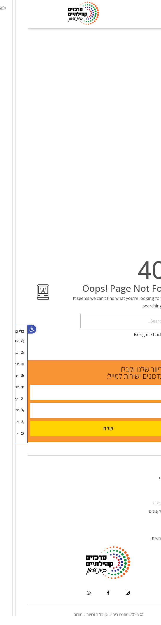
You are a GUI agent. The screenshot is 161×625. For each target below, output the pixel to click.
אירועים (141, 494)
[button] (4, 329)
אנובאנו (141, 486)
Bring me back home (129, 334)
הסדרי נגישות (137, 502)
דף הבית (141, 461)
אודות (143, 469)
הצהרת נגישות (136, 538)
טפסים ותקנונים (134, 511)
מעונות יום (139, 477)
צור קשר (141, 519)
